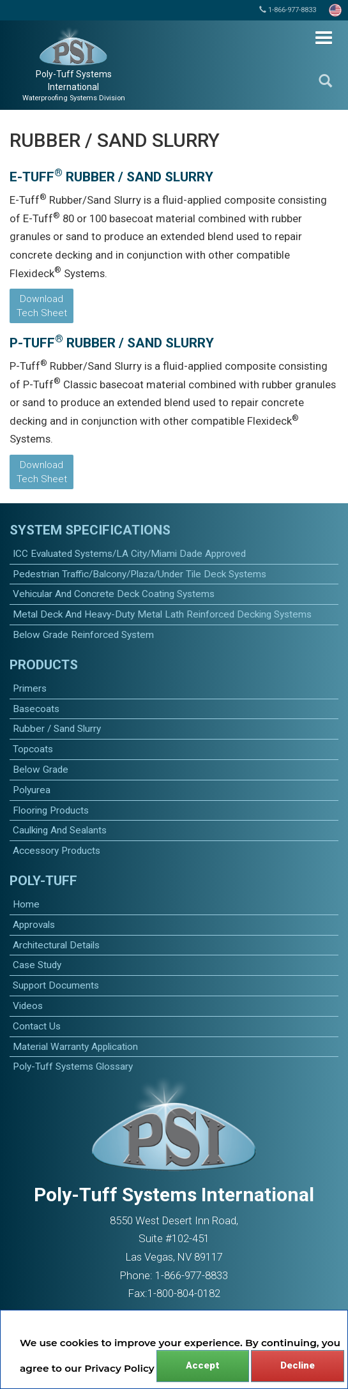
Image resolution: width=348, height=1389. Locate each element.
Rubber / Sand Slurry (57, 728)
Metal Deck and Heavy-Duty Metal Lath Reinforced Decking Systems (162, 614)
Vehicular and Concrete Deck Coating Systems (114, 594)
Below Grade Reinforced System (83, 635)
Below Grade (40, 769)
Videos (28, 1006)
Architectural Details (56, 945)
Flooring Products (51, 810)
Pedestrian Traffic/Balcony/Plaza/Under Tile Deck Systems (139, 574)
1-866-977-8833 (287, 10)
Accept (203, 1365)
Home (26, 904)
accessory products (56, 850)
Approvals (34, 924)
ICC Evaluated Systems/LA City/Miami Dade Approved (129, 553)
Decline (297, 1365)
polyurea (31, 790)
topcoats (33, 749)
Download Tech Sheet (42, 306)
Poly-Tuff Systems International (73, 85)
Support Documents (56, 985)
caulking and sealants (60, 830)
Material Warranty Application (75, 1046)
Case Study (37, 965)
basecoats (36, 709)
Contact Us (37, 1026)
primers (30, 688)
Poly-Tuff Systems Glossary (73, 1066)
